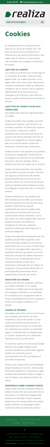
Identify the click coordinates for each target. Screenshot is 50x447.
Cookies (15, 423)
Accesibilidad (29, 423)
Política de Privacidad (30, 419)
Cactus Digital (10, 443)
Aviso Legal (12, 419)
